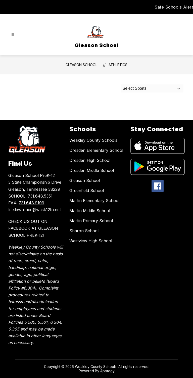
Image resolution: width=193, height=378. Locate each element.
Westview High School (90, 240)
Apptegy (107, 371)
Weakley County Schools (93, 140)
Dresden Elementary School (96, 150)
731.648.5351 (40, 196)
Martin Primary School (91, 220)
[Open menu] (13, 35)
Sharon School (84, 230)
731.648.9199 (31, 202)
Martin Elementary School (94, 200)
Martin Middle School (89, 210)
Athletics (118, 65)
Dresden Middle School (91, 170)
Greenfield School (86, 190)
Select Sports (135, 88)
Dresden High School (89, 160)
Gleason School (81, 65)
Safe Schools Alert (174, 7)
